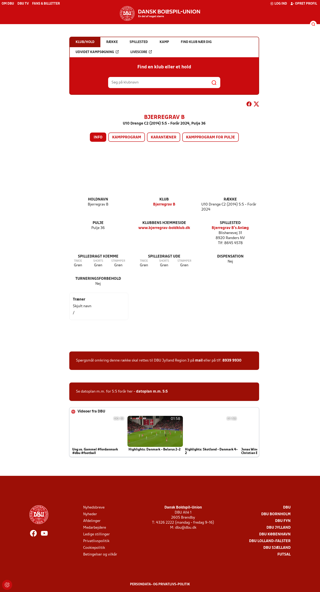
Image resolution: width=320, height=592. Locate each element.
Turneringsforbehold (98, 279)
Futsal (284, 554)
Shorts (98, 261)
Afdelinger (92, 521)
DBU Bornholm (276, 514)
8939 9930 (231, 360)
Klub (164, 199)
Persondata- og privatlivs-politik (160, 584)
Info (98, 137)
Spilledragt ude (164, 256)
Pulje (98, 223)
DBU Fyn (283, 521)
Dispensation (230, 256)
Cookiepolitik (94, 548)
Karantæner (163, 137)
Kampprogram (126, 137)
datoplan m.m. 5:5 (152, 391)
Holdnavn (98, 199)
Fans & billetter (46, 3)
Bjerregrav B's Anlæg (230, 228)
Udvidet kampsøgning (97, 52)
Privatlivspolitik (96, 541)
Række (230, 199)
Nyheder (90, 514)
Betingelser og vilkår (100, 554)
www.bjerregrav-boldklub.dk (164, 228)
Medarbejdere (94, 528)
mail (199, 360)
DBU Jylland (278, 528)
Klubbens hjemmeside (164, 223)
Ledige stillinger (96, 534)
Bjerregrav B (164, 204)
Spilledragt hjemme (98, 256)
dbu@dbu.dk (185, 528)
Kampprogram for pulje (210, 137)
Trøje (78, 261)
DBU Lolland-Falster (270, 541)
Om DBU (8, 3)
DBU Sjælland (277, 548)
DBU (287, 507)
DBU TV (23, 3)
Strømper (118, 261)
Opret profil (303, 3)
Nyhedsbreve (94, 507)
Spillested (230, 223)
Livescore (141, 52)
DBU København (275, 534)
